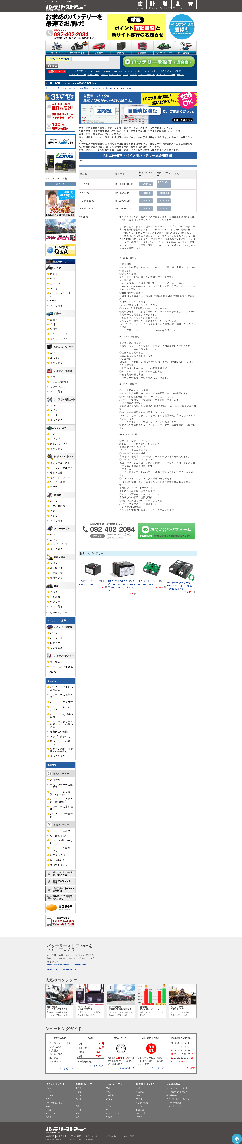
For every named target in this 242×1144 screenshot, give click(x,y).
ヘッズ (139, 1095)
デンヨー (140, 1106)
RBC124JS (164, 193)
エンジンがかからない (61, 841)
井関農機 (55, 597)
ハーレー (138, 71)
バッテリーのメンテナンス (61, 708)
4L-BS (88, 71)
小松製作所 (56, 568)
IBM (107, 1110)
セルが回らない (59, 835)
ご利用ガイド (165, 4)
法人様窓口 (153, 4)
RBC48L (118, 71)
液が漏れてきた (59, 855)
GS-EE (109, 1099)
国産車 (54, 319)
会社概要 (50, 1136)
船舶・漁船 (56, 472)
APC (117, 88)
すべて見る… (57, 305)
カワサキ (55, 283)
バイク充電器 (76, 71)
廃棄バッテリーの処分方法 (61, 785)
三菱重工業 (56, 573)
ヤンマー (55, 516)
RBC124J (146, 193)
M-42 (125, 74)
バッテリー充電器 (174, 1102)
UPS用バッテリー (115, 1084)
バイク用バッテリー (56, 1084)
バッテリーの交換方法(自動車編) (61, 800)
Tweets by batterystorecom (62, 969)
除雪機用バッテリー (175, 1095)
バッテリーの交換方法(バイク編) (61, 793)
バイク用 (55, 633)
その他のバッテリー (56, 612)
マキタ (139, 1099)
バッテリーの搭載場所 (61, 807)
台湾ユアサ (115, 74)
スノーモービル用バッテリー (178, 1099)
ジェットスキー (77, 74)
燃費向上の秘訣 (59, 731)
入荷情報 (55, 779)
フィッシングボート (61, 468)
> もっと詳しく (66, 1068)
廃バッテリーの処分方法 (61, 742)
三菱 (77, 1106)
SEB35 (128, 71)
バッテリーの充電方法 (61, 815)
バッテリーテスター (175, 1106)
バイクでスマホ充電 (170, 71)
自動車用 (55, 643)
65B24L (108, 71)
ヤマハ (54, 278)
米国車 (54, 329)
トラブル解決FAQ (60, 736)
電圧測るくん (57, 662)
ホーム (140, 4)
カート (190, 4)
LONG (104, 74)
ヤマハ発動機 (57, 506)
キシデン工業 (57, 386)
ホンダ (54, 274)
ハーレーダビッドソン (61, 294)
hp (107, 1102)
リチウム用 (56, 648)
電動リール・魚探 (60, 463)
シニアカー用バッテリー (176, 1092)
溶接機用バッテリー (146, 1084)
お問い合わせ (112, 1136)
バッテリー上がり (60, 831)
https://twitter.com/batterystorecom (66, 965)
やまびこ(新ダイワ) (61, 382)
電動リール (93, 74)
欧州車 (54, 324)
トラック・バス (59, 334)
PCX (146, 71)
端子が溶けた (57, 860)
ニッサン (79, 1092)
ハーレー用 (56, 638)
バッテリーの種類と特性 (61, 695)
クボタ (54, 377)
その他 (52, 672)
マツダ (78, 1102)
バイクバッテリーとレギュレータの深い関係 (61, 724)
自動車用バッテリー (86, 1084)
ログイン (60, 184)
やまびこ (140, 1092)
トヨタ (78, 1088)
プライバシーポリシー (93, 1136)
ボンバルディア (59, 444)
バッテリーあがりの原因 (61, 715)
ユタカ (109, 1106)
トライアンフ (51, 1113)
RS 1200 (126, 88)
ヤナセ (54, 511)
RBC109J (146, 184)
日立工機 (140, 1110)
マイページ (178, 4)
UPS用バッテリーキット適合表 (95, 88)
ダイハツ (79, 1113)
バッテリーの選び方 (61, 702)
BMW (53, 300)
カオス (154, 71)
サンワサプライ (112, 1113)
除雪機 (133, 74)
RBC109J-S (163, 183)
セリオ (54, 415)
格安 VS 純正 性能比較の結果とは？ (61, 750)
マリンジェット (146, 74)
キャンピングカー (165, 74)
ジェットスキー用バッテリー (178, 1088)
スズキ (54, 288)
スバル (78, 1099)
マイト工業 (141, 1113)
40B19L (98, 71)
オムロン (55, 358)
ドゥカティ (50, 1110)
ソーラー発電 (57, 482)
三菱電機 (109, 1095)
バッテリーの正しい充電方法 (61, 688)
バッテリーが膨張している (61, 849)
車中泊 (180, 74)
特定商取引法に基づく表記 (68, 1136)
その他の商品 (173, 1084)
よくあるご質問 (127, 1136)
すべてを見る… (59, 756)
